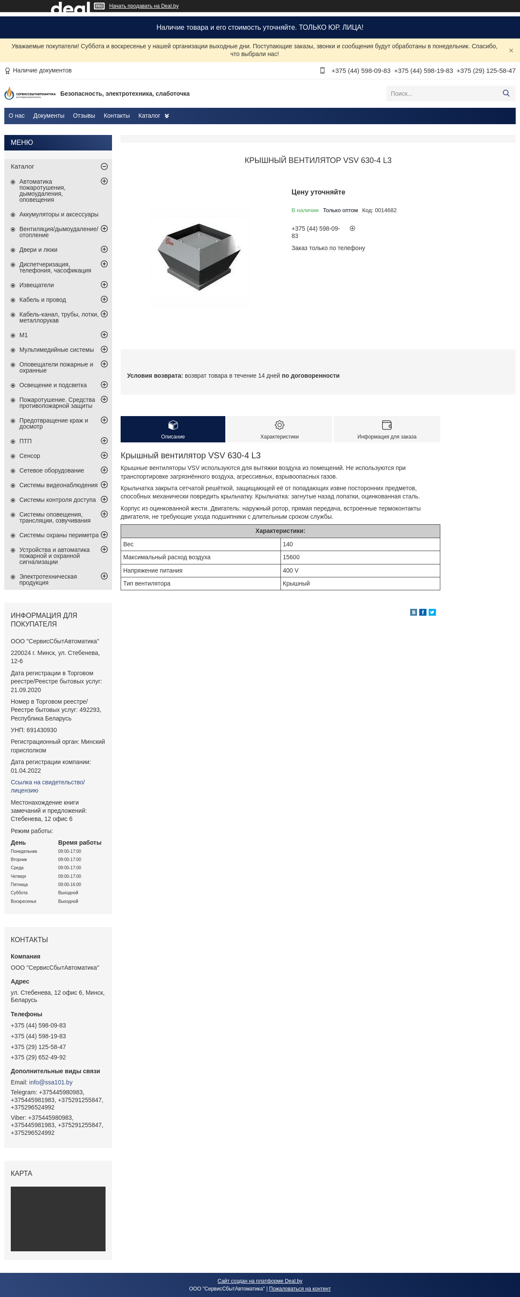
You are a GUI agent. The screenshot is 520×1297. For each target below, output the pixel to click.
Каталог (149, 115)
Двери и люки (38, 249)
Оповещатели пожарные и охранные (56, 367)
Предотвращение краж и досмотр (53, 423)
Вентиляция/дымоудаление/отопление (58, 232)
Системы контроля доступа (57, 499)
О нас (17, 115)
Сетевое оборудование (51, 470)
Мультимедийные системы (56, 349)
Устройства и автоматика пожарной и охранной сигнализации (54, 555)
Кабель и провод (42, 299)
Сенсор (29, 455)
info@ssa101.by (51, 1082)
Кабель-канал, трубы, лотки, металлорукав (59, 317)
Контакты (117, 115)
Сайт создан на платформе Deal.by (260, 1281)
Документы (48, 115)
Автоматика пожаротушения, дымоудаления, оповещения (42, 190)
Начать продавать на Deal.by (144, 6)
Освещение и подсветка (53, 385)
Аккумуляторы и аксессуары (59, 214)
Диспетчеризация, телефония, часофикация (55, 267)
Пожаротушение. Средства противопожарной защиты (57, 402)
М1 (23, 335)
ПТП (25, 441)
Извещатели (36, 285)
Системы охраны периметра (59, 535)
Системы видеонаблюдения (58, 485)
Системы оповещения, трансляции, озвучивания (54, 517)
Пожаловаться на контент (300, 1289)
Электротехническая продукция (48, 579)
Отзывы (84, 115)
